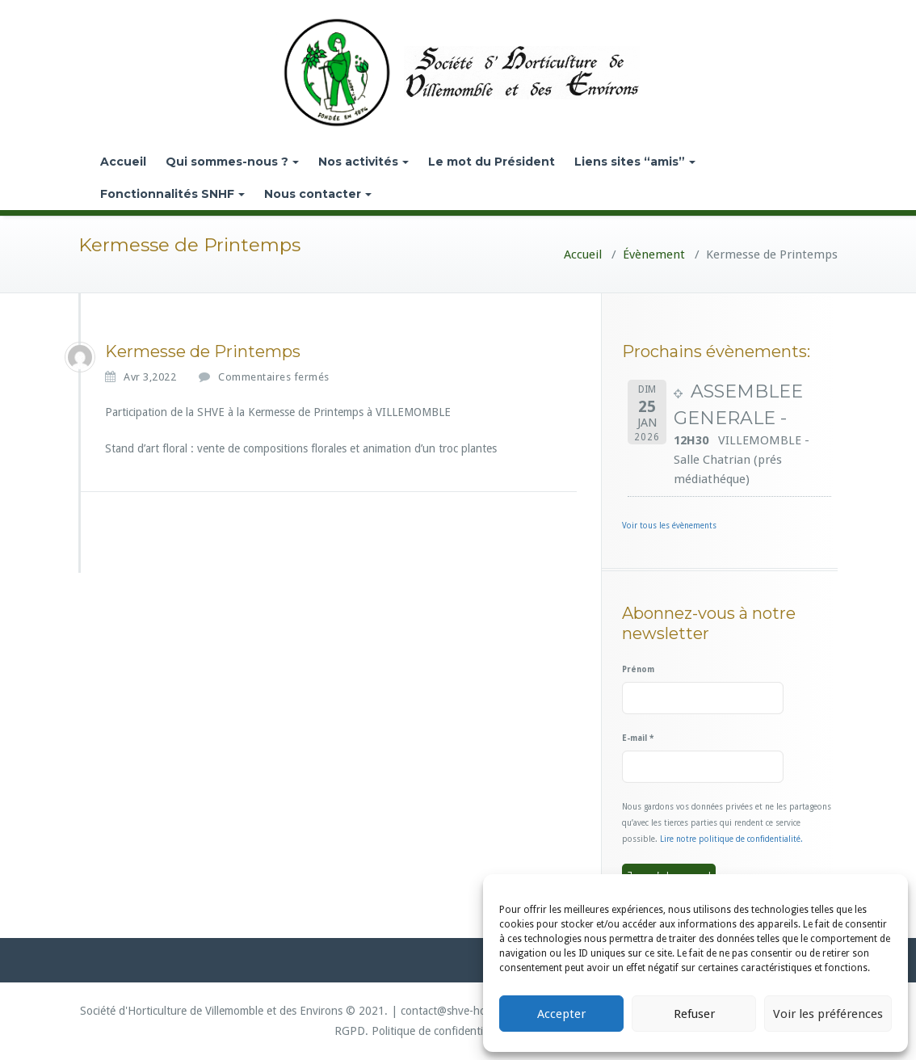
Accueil (123, 161)
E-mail (637, 738)
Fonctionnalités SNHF (172, 194)
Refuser (694, 1014)
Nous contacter (318, 194)
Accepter (561, 1014)
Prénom (638, 669)
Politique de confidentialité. (439, 1030)
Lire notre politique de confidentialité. (731, 839)
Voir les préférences (828, 1014)
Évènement (654, 254)
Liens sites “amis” (634, 161)
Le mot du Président (491, 161)
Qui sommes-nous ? (232, 161)
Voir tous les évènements (669, 525)
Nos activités (363, 161)
